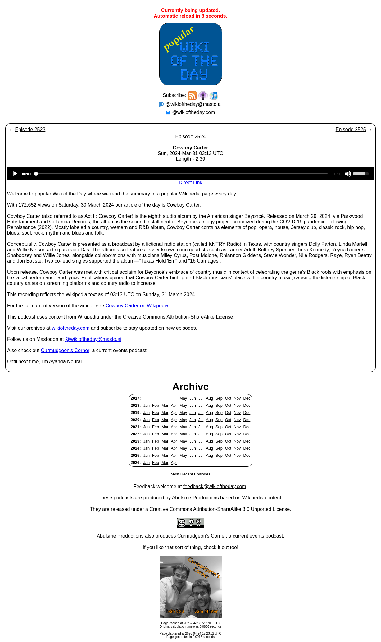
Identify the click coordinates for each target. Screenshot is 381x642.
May (183, 398)
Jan (146, 405)
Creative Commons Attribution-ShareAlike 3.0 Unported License (219, 509)
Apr (174, 405)
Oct (228, 398)
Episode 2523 (30, 129)
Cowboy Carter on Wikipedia (137, 305)
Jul (200, 398)
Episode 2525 (351, 129)
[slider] (182, 173)
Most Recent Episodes (190, 474)
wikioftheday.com (71, 328)
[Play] (15, 174)
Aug (209, 398)
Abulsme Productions (195, 497)
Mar (164, 405)
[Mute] (348, 174)
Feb (155, 405)
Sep (219, 398)
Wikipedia (252, 497)
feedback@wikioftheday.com (214, 486)
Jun (192, 398)
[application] (190, 173)
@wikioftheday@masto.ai (194, 104)
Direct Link (190, 182)
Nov (237, 398)
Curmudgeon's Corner (65, 350)
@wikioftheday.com (193, 112)
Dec (247, 398)
